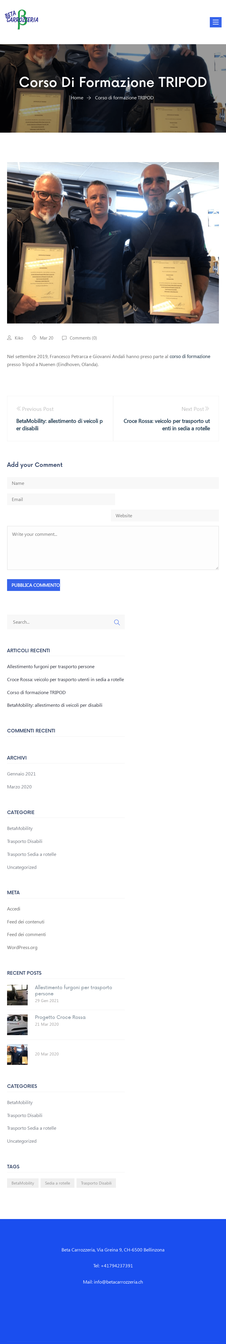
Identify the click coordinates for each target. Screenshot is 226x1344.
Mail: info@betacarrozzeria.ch (113, 1265)
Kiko (19, 338)
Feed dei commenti (26, 918)
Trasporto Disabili (24, 825)
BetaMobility (20, 812)
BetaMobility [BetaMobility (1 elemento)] (22, 1167)
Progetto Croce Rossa (60, 1001)
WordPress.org (22, 931)
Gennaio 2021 (21, 757)
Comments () (83, 338)
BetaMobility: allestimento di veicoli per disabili (54, 689)
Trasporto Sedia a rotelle (31, 838)
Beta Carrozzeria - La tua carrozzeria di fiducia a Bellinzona (114, 1334)
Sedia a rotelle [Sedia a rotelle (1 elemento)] (57, 1167)
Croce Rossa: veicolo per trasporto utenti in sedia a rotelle (65, 663)
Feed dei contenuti (25, 905)
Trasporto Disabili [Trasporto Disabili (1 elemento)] (96, 1167)
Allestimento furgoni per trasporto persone (50, 650)
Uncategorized (21, 851)
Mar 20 (46, 338)
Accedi (13, 892)
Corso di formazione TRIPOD (36, 676)
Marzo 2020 (19, 770)
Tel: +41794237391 (113, 1249)
